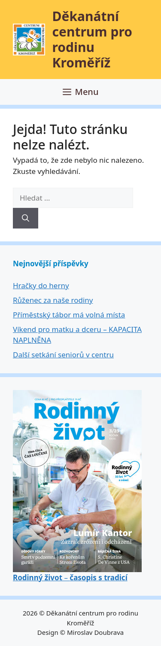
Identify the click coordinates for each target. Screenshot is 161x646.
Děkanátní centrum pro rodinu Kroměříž (92, 39)
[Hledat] (25, 218)
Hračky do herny (41, 285)
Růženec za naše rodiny (53, 300)
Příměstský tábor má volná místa (69, 315)
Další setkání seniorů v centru (63, 355)
